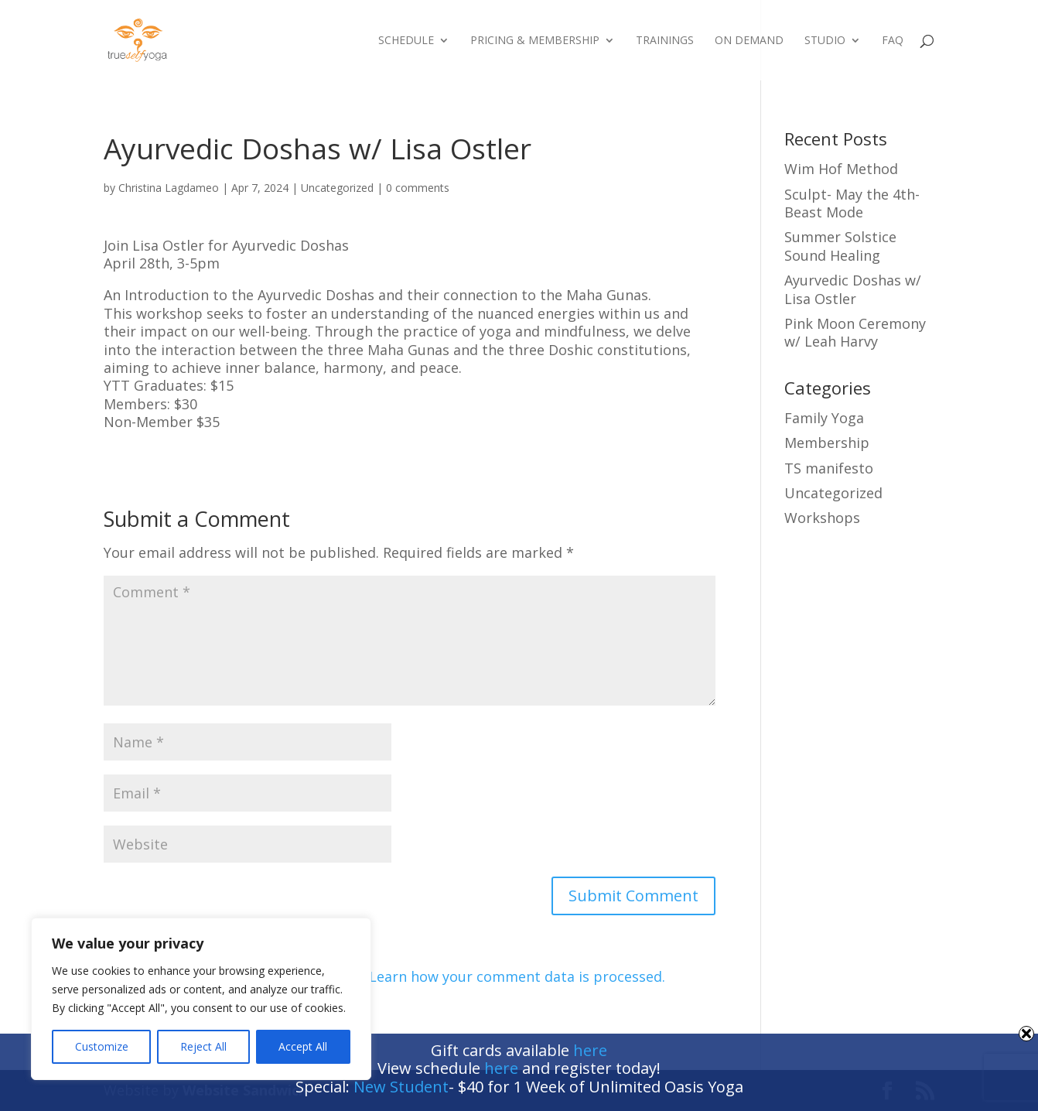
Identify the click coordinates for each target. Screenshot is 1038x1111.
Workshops (822, 517)
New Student (401, 1086)
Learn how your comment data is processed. (517, 976)
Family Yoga (824, 418)
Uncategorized (337, 187)
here (590, 1050)
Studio (824, 41)
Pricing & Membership (534, 41)
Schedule (406, 41)
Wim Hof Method (841, 168)
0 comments (417, 187)
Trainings (665, 41)
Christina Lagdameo (168, 187)
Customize (101, 1046)
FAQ (892, 41)
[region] (201, 999)
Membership (826, 442)
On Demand (749, 41)
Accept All (302, 1046)
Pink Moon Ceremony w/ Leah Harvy (855, 332)
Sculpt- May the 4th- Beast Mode (852, 203)
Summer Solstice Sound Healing (840, 245)
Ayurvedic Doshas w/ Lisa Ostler (852, 289)
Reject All (203, 1046)
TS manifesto (828, 468)
